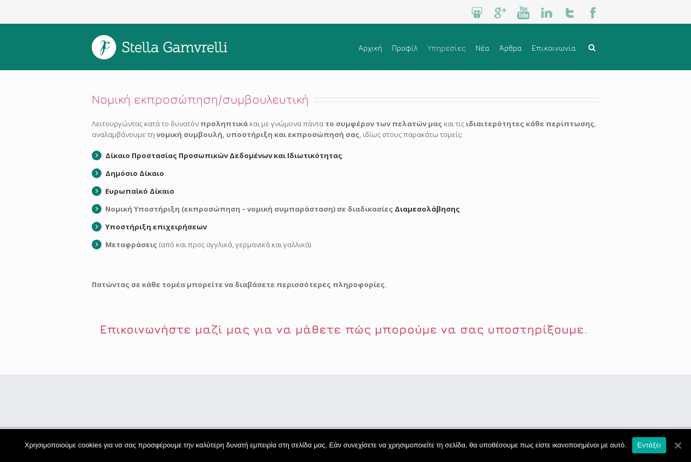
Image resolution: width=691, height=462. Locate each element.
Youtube (523, 12)
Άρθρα (510, 47)
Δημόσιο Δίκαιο (134, 173)
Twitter (570, 12)
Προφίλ (405, 47)
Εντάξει (649, 445)
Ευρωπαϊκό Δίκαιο (139, 191)
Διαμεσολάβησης (427, 209)
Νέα (483, 47)
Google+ (500, 12)
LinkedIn (546, 12)
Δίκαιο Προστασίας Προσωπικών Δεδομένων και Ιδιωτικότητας (223, 155)
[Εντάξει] (677, 445)
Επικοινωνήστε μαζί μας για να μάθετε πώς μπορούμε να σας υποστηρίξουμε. (345, 329)
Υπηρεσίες (447, 47)
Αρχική (370, 47)
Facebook (593, 12)
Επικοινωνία (554, 47)
